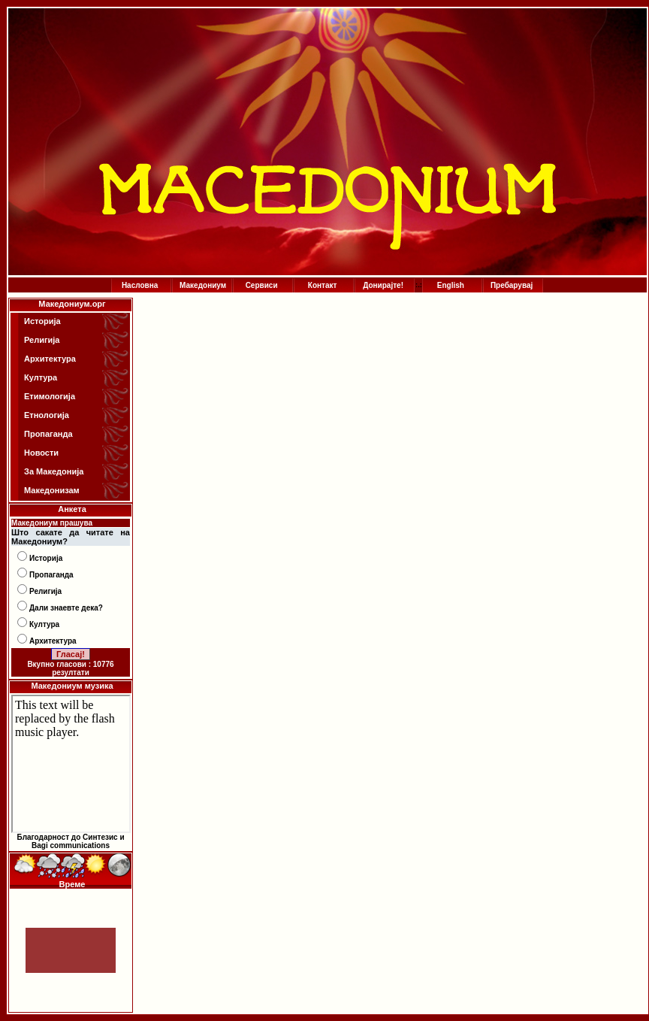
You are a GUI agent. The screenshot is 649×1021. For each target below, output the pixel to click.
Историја (42, 321)
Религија (41, 339)
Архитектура (50, 358)
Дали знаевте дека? (66, 608)
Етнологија (46, 415)
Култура (40, 377)
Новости (41, 452)
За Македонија (53, 471)
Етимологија (49, 396)
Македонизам (52, 490)
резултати (70, 672)
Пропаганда (48, 433)
